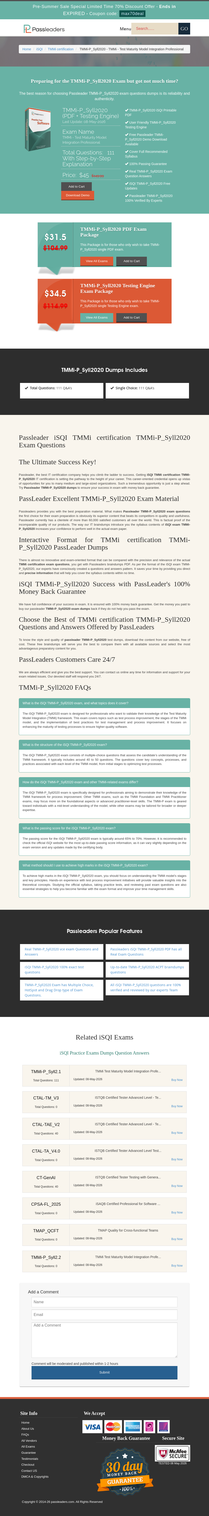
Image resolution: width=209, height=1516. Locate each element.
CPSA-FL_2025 (46, 1204)
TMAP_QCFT (46, 1231)
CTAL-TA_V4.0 (46, 1151)
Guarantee (29, 1452)
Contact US (29, 1471)
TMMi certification (61, 49)
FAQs (26, 1434)
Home (26, 49)
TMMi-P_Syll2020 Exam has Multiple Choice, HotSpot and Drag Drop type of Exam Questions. (59, 990)
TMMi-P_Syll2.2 (46, 1257)
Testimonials (30, 1459)
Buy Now (177, 1080)
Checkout (28, 1464)
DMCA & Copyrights (35, 1476)
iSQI (39, 49)
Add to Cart (76, 186)
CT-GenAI (45, 1177)
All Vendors (29, 1440)
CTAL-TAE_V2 (46, 1124)
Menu (125, 29)
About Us (28, 1428)
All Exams (29, 1446)
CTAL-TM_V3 (46, 1098)
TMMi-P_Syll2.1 (46, 1071)
